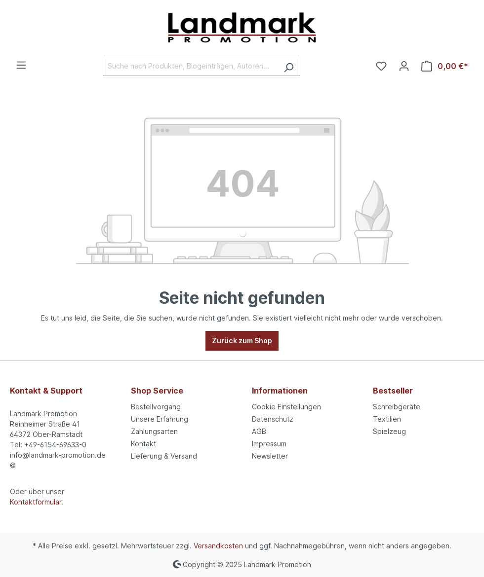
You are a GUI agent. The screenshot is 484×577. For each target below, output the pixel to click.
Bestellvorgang (156, 406)
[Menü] (21, 65)
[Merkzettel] (381, 66)
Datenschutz (272, 419)
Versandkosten (218, 545)
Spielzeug (389, 431)
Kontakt (143, 443)
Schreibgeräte (396, 406)
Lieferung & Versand (164, 456)
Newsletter (270, 456)
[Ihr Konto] (404, 66)
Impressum (269, 443)
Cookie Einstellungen (286, 406)
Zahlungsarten (154, 431)
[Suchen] (288, 66)
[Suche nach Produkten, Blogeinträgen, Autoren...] (190, 66)
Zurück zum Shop (242, 340)
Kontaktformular (35, 502)
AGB (259, 431)
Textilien (387, 419)
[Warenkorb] (444, 66)
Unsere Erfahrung (159, 419)
